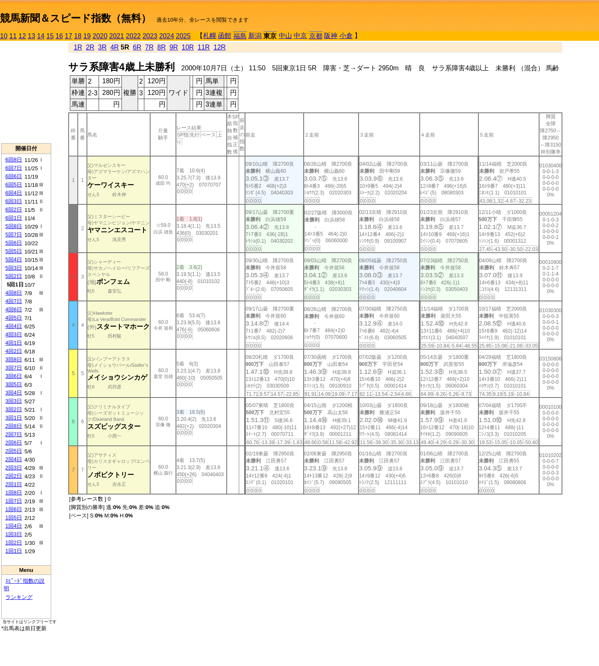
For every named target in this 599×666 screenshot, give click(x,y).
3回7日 (13, 368)
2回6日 (13, 443)
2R (90, 47)
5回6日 (13, 243)
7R (149, 47)
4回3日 (13, 334)
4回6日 (13, 309)
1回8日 (13, 493)
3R (102, 47)
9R (173, 47)
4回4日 (13, 326)
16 (59, 36)
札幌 (209, 35)
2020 (100, 36)
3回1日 (13, 418)
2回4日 (13, 459)
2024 (166, 36)
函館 (224, 35)
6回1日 (13, 218)
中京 (300, 35)
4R (114, 47)
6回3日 (13, 201)
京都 (315, 36)
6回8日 (13, 160)
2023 (150, 36)
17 (68, 36)
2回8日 (13, 426)
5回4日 (13, 259)
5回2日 (13, 276)
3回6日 (13, 376)
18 (78, 36)
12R (219, 47)
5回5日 (13, 251)
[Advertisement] (26, 92)
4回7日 (13, 301)
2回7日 (13, 434)
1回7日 (13, 501)
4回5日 (13, 318)
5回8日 (13, 226)
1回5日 (13, 517)
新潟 (255, 35)
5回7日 (13, 234)
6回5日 (13, 184)
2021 (116, 36)
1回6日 (13, 509)
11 (13, 36)
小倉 (346, 35)
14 (41, 36)
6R (137, 47)
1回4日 (13, 526)
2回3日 (13, 468)
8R (161, 47)
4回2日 (13, 351)
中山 (285, 35)
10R (188, 47)
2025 (183, 36)
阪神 (330, 35)
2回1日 (13, 484)
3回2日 (13, 409)
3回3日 (13, 401)
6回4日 (13, 193)
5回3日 (13, 268)
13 (31, 36)
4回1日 (13, 343)
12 (22, 36)
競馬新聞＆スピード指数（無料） (75, 18)
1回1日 (13, 551)
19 (87, 36)
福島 (240, 36)
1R (78, 47)
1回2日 (13, 542)
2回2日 (13, 476)
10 (3, 36)
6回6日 (13, 176)
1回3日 (13, 534)
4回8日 (13, 293)
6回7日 (13, 168)
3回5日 (13, 384)
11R (204, 47)
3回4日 (13, 393)
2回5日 (13, 451)
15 (50, 36)
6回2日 (13, 209)
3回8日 (13, 359)
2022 (133, 36)
